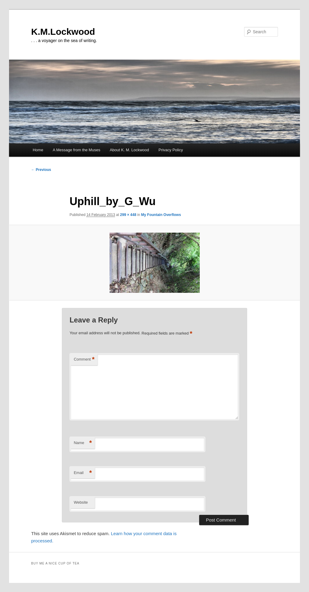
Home (38, 150)
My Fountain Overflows (161, 215)
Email (83, 473)
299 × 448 (128, 215)
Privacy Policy (170, 150)
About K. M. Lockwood (129, 150)
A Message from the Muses (76, 150)
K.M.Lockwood (63, 32)
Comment (84, 359)
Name (83, 443)
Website (81, 502)
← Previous (41, 170)
